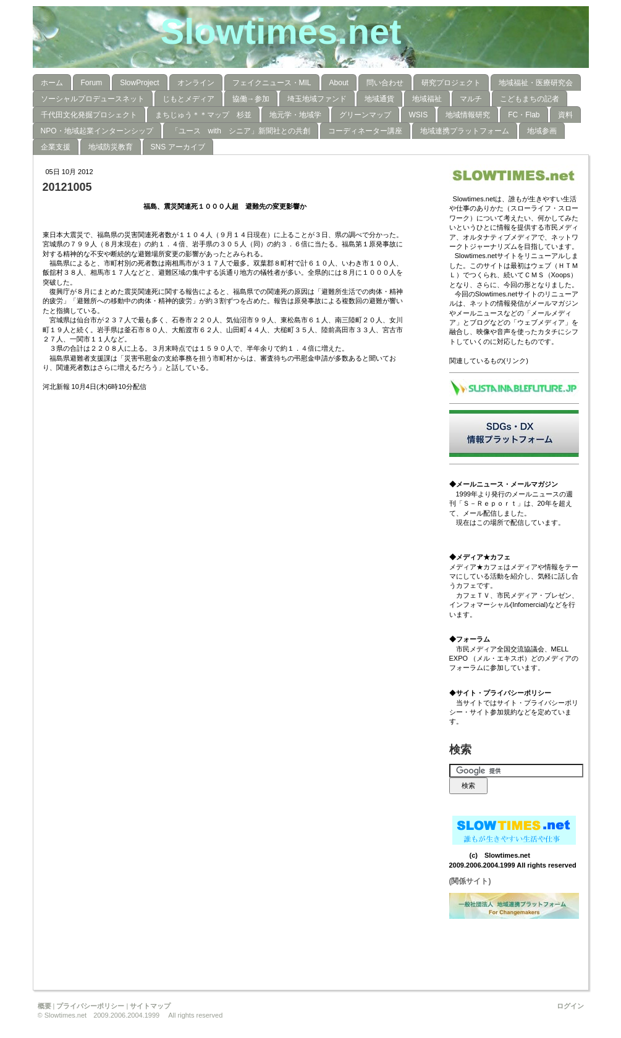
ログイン (570, 1006)
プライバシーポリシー (90, 1006)
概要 (44, 1006)
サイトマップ (150, 1006)
